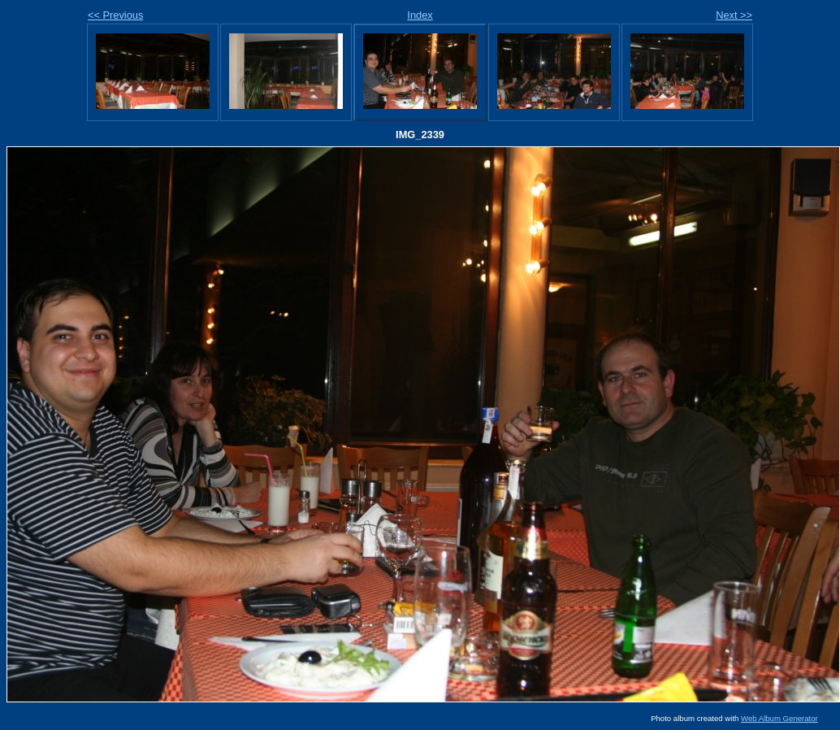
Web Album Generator (779, 718)
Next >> (734, 15)
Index (419, 15)
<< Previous (115, 15)
